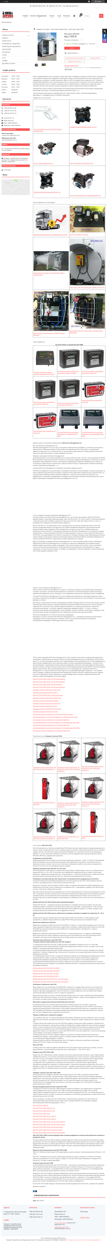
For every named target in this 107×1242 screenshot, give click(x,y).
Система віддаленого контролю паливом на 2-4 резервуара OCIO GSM (93, 434)
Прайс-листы (6, 41)
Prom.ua (63, 1238)
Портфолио (6, 52)
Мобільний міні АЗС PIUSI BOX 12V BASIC (46, 968)
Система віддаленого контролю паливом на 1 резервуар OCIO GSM (68, 434)
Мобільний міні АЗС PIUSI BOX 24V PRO (46, 976)
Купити (72, 48)
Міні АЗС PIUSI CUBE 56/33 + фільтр (44, 1116)
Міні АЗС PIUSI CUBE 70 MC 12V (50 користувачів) (49, 682)
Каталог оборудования (38, 16)
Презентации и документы (11, 46)
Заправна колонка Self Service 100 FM (45, 712)
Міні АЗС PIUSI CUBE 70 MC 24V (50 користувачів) (49, 687)
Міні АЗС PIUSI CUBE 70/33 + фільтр (44, 1119)
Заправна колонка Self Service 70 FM (45, 706)
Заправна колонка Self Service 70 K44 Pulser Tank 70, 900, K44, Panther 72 (68, 805)
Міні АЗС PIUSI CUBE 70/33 (41, 1113)
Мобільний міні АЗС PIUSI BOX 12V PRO (46, 973)
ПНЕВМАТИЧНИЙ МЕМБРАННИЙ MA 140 (83, 127)
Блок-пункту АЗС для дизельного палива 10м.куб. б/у (87, 287)
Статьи (4, 55)
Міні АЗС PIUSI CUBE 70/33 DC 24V (44, 1111)
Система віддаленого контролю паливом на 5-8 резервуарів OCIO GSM (56, 728)
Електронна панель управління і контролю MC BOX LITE (68, 404)
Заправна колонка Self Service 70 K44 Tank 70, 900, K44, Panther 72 (44, 837)
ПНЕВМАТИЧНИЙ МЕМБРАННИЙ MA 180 (47, 192)
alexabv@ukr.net (9, 118)
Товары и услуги (8, 35)
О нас (59, 16)
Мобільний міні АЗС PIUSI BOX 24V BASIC (46, 971)
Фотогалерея (6, 49)
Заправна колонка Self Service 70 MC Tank (46, 690)
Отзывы (4, 61)
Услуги (52, 16)
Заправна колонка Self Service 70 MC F (45, 692)
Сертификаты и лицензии (11, 44)
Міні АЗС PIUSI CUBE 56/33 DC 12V (44, 1108)
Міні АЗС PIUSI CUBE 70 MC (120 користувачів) (48, 695)
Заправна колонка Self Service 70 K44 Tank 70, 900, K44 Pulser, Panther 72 (92, 768)
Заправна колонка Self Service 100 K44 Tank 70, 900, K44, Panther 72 (45, 768)
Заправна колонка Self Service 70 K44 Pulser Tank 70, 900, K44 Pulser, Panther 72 (69, 769)
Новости (5, 38)
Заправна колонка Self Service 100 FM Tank (47, 709)
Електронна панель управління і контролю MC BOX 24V (44, 403)
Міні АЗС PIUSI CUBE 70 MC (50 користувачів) (47, 684)
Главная (25, 16)
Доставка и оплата (8, 63)
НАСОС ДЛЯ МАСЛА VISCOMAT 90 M (81, 163)
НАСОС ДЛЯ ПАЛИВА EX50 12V (43, 163)
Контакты (66, 16)
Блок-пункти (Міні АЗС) (59, 29)
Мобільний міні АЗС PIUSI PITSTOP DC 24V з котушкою (50, 982)
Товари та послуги (43, 29)
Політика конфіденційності (92, 1240)
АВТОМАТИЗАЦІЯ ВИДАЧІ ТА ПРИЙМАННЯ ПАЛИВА (50, 235)
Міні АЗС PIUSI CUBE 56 (40, 1105)
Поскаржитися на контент (75, 1240)
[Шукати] (101, 16)
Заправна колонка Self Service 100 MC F (46, 701)
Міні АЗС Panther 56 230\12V (79, 234)
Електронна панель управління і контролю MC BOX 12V (92, 372)
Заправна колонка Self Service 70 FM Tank (46, 703)
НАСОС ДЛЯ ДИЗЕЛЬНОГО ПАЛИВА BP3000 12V (85, 195)
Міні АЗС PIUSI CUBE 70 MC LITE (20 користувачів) (49, 679)
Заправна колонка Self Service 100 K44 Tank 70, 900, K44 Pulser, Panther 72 (93, 804)
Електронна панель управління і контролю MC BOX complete (68, 372)
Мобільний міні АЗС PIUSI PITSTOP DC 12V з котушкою (50, 979)
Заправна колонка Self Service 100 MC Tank (47, 698)
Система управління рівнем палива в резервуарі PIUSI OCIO (44, 373)
